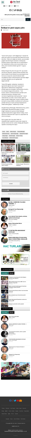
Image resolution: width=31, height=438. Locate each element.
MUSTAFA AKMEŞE (12, 219)
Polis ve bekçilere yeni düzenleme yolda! (17, 295)
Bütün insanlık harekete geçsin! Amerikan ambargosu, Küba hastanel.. (17, 287)
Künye (11, 418)
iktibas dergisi (13, 131)
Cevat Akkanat (5, 137)
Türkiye (3, 408)
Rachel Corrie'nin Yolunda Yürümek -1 (17, 346)
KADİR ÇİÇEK (11, 205)
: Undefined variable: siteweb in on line (15, 431)
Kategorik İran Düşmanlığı (15, 209)
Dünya (3, 411)
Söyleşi (16, 411)
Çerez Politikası (17, 418)
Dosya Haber (26, 411)
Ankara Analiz (4, 413)
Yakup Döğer (5, 135)
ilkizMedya (16, 435)
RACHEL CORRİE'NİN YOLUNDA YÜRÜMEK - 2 (17, 324)
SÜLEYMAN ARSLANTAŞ (14, 240)
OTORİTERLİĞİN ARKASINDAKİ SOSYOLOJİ (17, 339)
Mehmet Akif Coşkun (14, 137)
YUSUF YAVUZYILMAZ (13, 233)
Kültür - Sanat (18, 408)
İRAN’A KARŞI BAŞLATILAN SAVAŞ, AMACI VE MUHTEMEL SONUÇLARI (17, 238)
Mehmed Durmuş (5, 133)
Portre (12, 413)
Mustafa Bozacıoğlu (24, 133)
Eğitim (6, 411)
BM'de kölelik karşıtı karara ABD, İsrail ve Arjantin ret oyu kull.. (17, 282)
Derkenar (7, 408)
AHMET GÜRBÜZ (12, 225)
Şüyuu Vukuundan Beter (15, 223)
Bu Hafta (4, 273)
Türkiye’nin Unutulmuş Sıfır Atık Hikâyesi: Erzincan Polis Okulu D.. (17, 278)
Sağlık (9, 413)
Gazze (3, 131)
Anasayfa (7, 418)
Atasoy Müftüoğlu (20, 131)
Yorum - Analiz (11, 411)
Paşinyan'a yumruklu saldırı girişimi (16, 303)
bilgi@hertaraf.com (15, 426)
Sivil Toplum (12, 408)
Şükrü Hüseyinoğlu (14, 133)
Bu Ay (11, 273)
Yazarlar (16, 413)
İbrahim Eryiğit (12, 135)
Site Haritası (23, 418)
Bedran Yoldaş (19, 135)
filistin (7, 131)
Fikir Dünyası (5, 199)
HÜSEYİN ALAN (12, 210)
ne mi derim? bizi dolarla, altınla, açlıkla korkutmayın (17, 217)
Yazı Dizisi (21, 411)
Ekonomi (24, 408)
